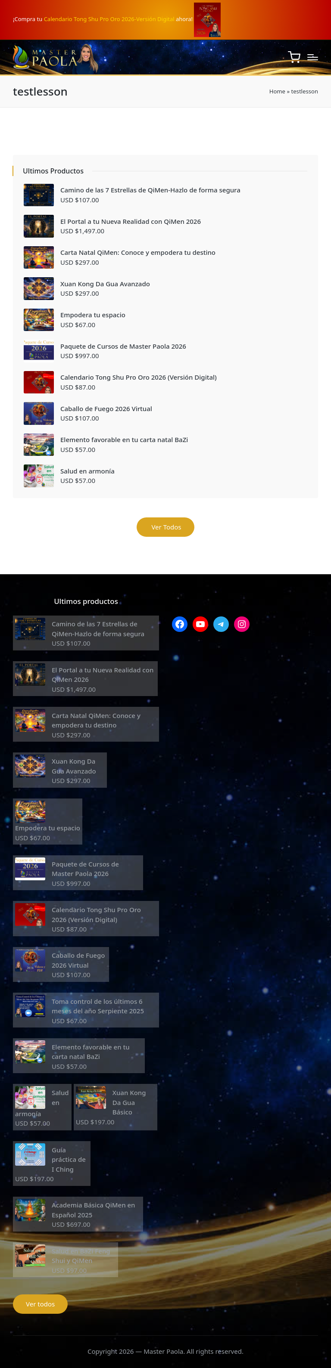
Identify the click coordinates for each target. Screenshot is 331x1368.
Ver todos (40, 1304)
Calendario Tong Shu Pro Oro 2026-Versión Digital (109, 19)
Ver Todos (165, 527)
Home (277, 91)
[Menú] (312, 57)
